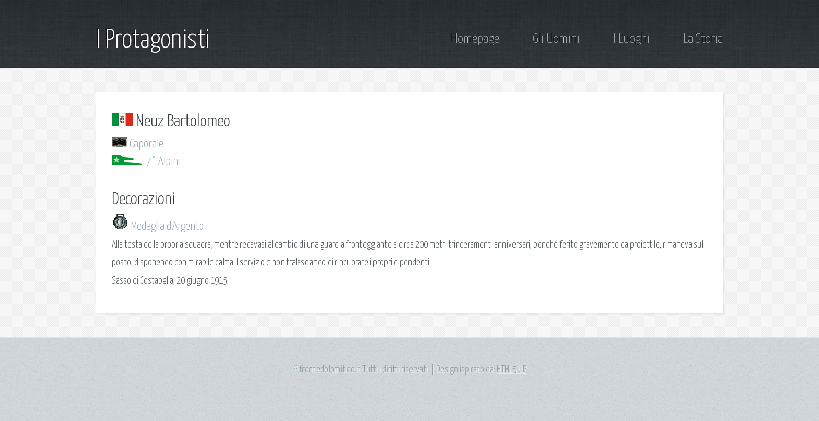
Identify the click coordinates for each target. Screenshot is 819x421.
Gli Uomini (556, 39)
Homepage (475, 39)
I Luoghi (631, 39)
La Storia (703, 39)
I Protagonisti (152, 40)
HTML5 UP (511, 370)
